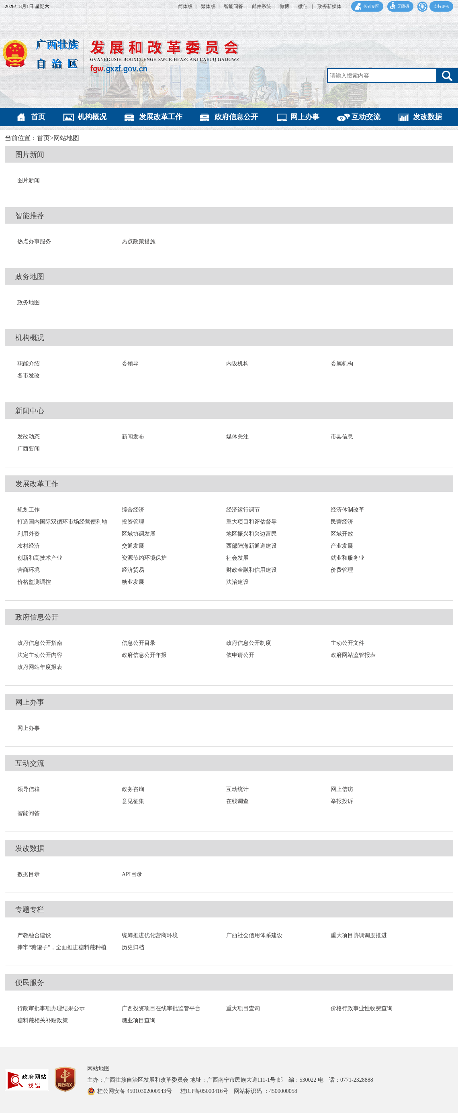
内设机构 (237, 364)
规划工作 (28, 510)
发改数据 (427, 117)
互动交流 (366, 117)
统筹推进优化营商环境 (150, 935)
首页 (38, 117)
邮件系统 (261, 6)
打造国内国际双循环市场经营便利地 (62, 522)
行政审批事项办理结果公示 (51, 1008)
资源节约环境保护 (144, 558)
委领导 (130, 364)
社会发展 (237, 558)
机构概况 (92, 117)
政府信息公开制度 (248, 643)
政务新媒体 (329, 6)
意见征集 (133, 801)
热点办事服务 (34, 241)
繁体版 (208, 6)
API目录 (132, 874)
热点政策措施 (138, 241)
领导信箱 (28, 789)
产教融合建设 (34, 935)
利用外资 (28, 534)
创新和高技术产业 (39, 558)
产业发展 (342, 546)
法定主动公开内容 (39, 655)
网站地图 (98, 1069)
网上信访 (342, 789)
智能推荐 (29, 216)
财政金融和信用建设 (251, 570)
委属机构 (342, 364)
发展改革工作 (160, 117)
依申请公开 (240, 655)
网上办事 (304, 117)
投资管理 (133, 522)
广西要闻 (28, 449)
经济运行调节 (243, 510)
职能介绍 (28, 364)
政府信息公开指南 (39, 643)
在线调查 (237, 801)
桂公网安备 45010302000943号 (135, 1091)
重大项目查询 (243, 1008)
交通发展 (133, 546)
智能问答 (233, 6)
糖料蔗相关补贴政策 (42, 1020)
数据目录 (28, 874)
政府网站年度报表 (39, 667)
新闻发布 (133, 437)
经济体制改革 (347, 510)
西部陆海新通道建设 (251, 546)
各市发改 (28, 376)
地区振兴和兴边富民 (251, 534)
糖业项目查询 (138, 1020)
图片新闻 (29, 155)
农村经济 (28, 546)
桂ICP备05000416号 (207, 1091)
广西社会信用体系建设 (254, 935)
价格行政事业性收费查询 (362, 1008)
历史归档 (133, 947)
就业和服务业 (347, 558)
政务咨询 (133, 789)
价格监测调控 (34, 582)
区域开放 (342, 534)
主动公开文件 (347, 643)
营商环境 (28, 570)
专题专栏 (29, 909)
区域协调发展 (138, 534)
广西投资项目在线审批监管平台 (161, 1008)
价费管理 (342, 570)
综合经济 (133, 510)
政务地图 (29, 277)
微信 (303, 6)
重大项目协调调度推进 (359, 935)
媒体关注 (237, 437)
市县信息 (342, 437)
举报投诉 (342, 801)
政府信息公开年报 (144, 655)
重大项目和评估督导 (251, 522)
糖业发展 (133, 582)
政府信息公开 (236, 117)
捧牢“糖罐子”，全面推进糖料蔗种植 (61, 947)
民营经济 (342, 522)
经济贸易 (133, 570)
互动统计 (237, 789)
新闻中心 (29, 411)
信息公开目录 (138, 643)
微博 (284, 6)
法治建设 (237, 582)
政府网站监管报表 (353, 655)
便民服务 (29, 982)
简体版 (185, 6)
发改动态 (28, 437)
